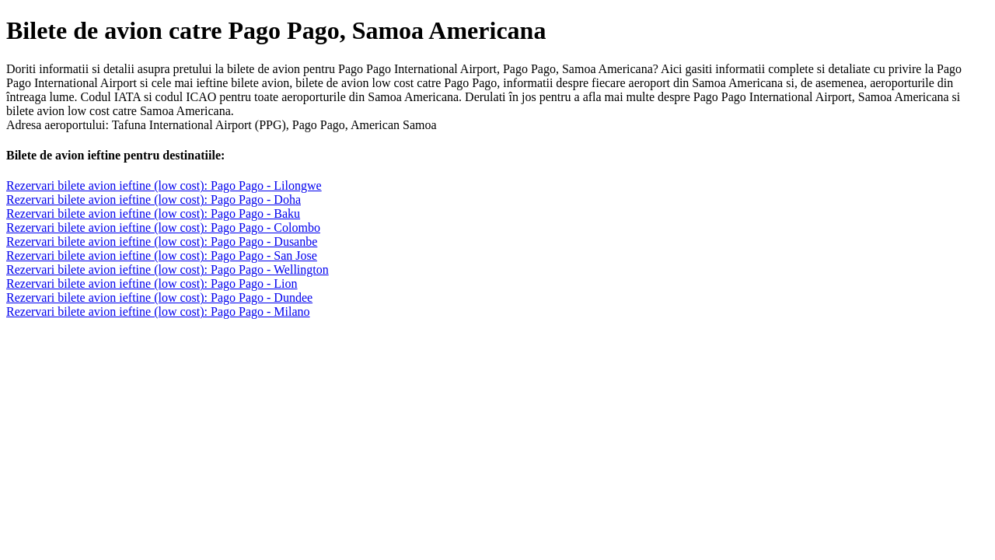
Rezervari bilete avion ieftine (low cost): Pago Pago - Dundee (159, 297)
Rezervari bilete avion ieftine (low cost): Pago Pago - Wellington (167, 269)
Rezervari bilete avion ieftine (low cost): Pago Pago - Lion (152, 283)
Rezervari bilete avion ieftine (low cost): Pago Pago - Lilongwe (164, 185)
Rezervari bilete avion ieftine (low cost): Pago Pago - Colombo (163, 227)
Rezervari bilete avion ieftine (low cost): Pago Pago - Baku (153, 213)
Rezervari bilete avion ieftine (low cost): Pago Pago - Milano (158, 311)
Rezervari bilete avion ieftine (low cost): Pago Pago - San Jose (161, 255)
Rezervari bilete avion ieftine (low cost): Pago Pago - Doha (153, 199)
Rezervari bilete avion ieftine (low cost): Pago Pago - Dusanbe (161, 241)
